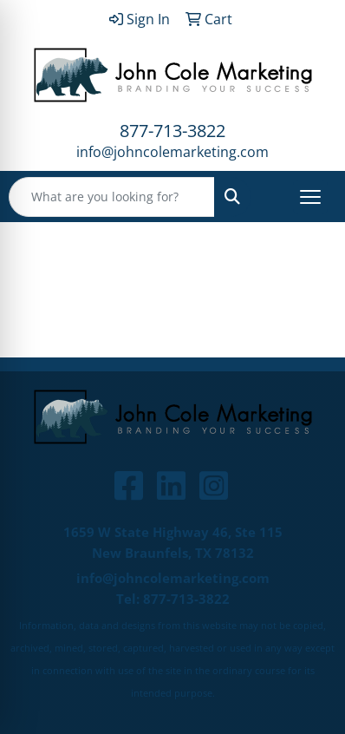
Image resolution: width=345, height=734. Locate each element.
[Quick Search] (112, 197)
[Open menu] (310, 197)
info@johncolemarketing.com (172, 151)
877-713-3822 (172, 130)
